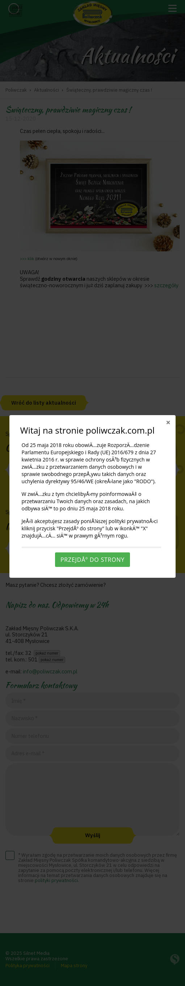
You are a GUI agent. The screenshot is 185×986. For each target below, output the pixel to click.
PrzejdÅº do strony (92, 560)
